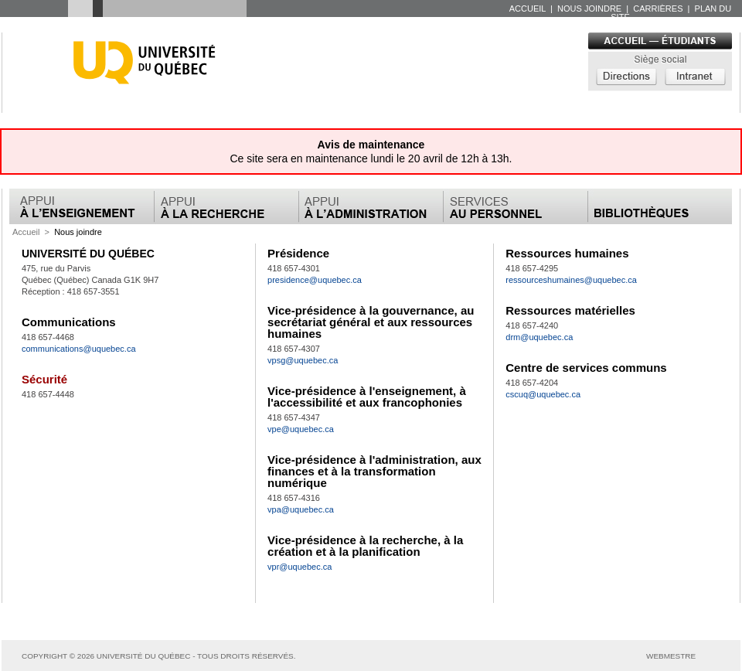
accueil (528, 8)
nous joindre (590, 8)
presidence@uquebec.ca (314, 279)
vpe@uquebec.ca (300, 429)
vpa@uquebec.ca (300, 509)
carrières (659, 8)
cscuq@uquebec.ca (542, 394)
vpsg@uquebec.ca (302, 360)
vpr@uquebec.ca (299, 566)
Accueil (25, 232)
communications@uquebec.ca (79, 348)
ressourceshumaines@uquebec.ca (571, 279)
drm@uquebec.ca (539, 337)
